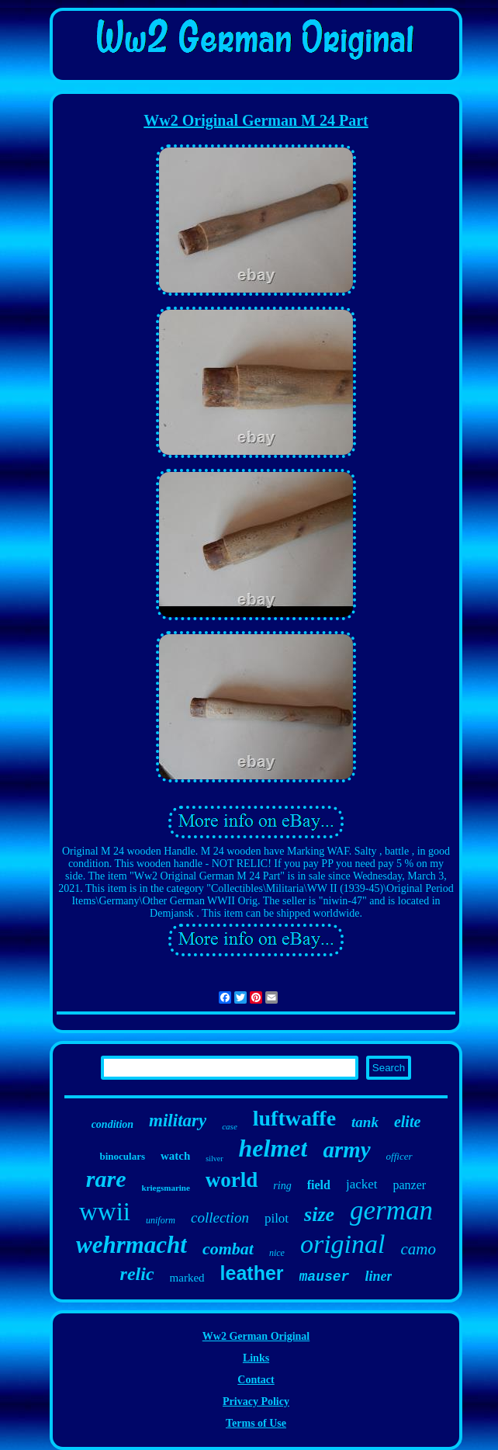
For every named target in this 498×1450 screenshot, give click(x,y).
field (318, 1185)
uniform (160, 1220)
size (319, 1214)
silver (214, 1158)
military (177, 1120)
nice (277, 1252)
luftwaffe (294, 1118)
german (391, 1210)
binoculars (122, 1156)
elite (407, 1121)
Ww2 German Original (256, 1336)
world (232, 1180)
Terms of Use (256, 1423)
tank (365, 1122)
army (346, 1149)
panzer (410, 1185)
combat (228, 1248)
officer (399, 1156)
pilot (277, 1218)
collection (220, 1217)
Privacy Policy (256, 1401)
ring (282, 1186)
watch (175, 1156)
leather (252, 1273)
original (343, 1244)
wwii (104, 1212)
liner (378, 1276)
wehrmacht (131, 1244)
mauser (324, 1277)
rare (106, 1179)
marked (187, 1277)
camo (419, 1249)
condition (112, 1124)
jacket (362, 1184)
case (229, 1126)
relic (137, 1274)
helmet (273, 1148)
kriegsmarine (166, 1187)
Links (256, 1358)
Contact (255, 1380)
